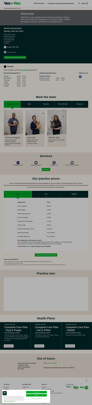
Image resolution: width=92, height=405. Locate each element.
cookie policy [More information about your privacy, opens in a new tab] (6, 401)
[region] (26, 396)
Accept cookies (36, 392)
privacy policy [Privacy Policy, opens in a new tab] (12, 401)
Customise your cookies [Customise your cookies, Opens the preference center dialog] (36, 398)
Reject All (36, 395)
